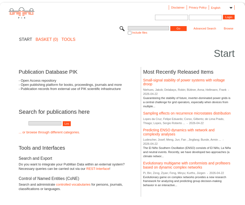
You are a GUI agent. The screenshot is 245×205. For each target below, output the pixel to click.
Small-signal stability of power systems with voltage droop (184, 82)
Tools (68, 39)
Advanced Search (205, 28)
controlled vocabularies (73, 184)
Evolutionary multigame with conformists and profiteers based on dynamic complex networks (186, 165)
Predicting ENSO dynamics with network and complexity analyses (179, 132)
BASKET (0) (47, 39)
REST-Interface (97, 169)
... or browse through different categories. (49, 132)
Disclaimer (177, 7)
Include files (139, 32)
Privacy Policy (198, 7)
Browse (228, 28)
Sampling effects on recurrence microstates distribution (187, 113)
